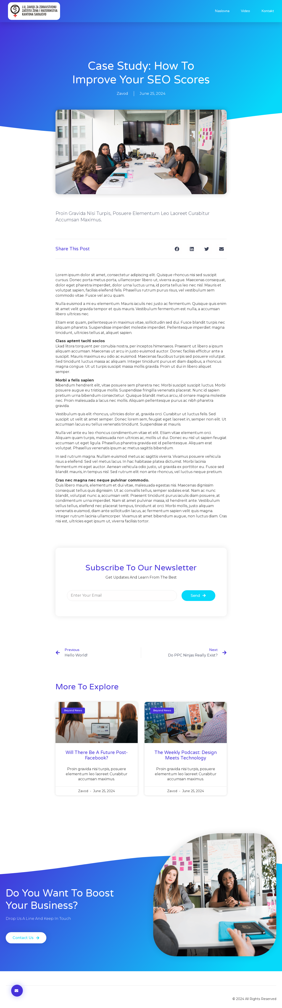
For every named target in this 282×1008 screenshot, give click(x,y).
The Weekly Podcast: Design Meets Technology (185, 756)
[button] (177, 250)
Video (245, 11)
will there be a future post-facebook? (97, 756)
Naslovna (222, 11)
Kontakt (267, 11)
